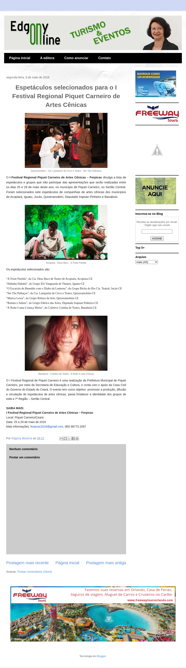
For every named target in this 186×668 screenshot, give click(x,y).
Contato (104, 58)
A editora (47, 58)
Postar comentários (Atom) (34, 571)
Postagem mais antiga (106, 562)
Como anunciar (76, 58)
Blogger (101, 656)
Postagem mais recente (27, 562)
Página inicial (19, 58)
